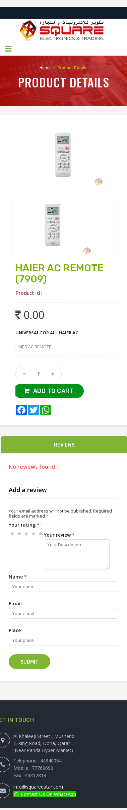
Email (15, 603)
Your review (59, 535)
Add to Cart (53, 391)
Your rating (24, 525)
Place (15, 630)
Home (45, 67)
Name (18, 576)
